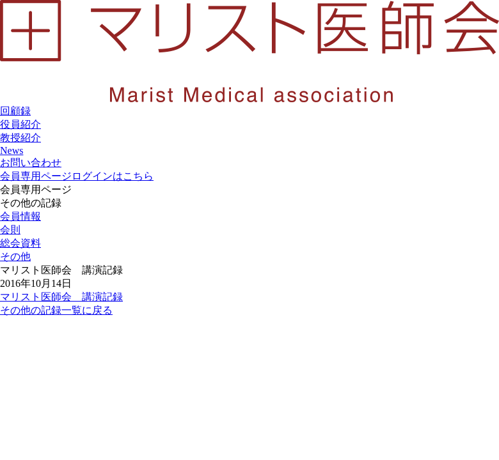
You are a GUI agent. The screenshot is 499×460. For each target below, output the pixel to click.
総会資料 (20, 243)
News (11, 150)
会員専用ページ (77, 176)
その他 (15, 256)
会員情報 (20, 216)
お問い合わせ (30, 162)
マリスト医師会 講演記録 (61, 296)
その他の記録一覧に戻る (56, 310)
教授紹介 (20, 137)
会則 (10, 229)
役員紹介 (20, 124)
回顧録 (15, 110)
